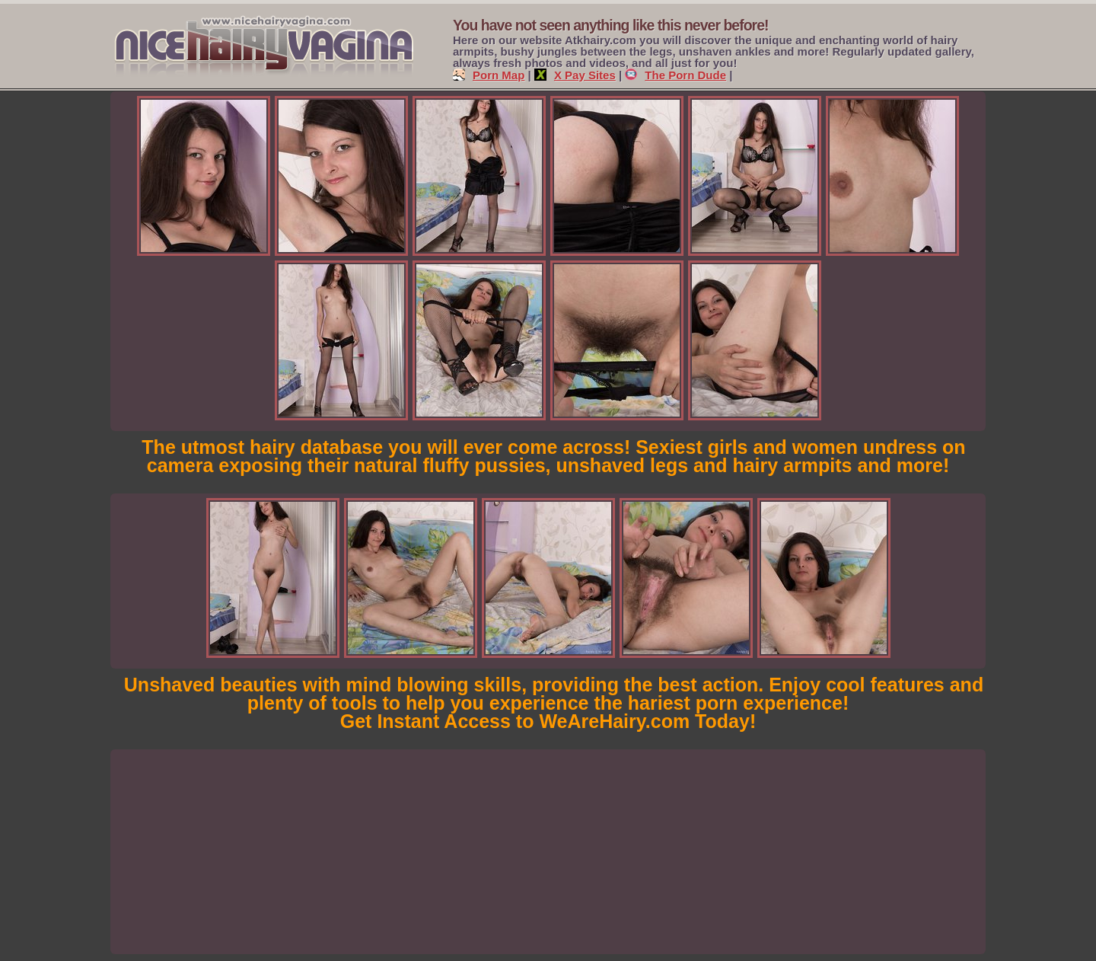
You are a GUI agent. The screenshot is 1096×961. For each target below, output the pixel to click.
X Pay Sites (575, 75)
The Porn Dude (675, 75)
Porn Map (488, 75)
